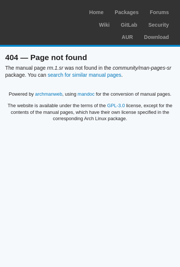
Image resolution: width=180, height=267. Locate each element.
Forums (159, 12)
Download (156, 37)
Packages (127, 12)
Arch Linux (41, 11)
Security (158, 25)
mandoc (86, 94)
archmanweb (48, 94)
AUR (127, 37)
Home (96, 12)
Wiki (104, 25)
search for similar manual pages (84, 75)
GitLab (129, 25)
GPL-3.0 (116, 105)
